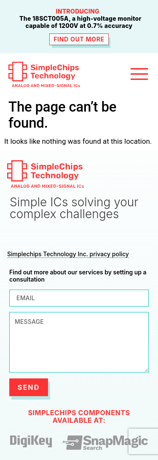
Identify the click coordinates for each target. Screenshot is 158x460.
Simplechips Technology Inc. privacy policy (68, 253)
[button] (139, 74)
